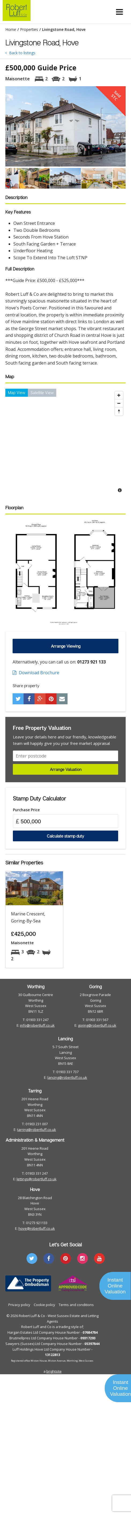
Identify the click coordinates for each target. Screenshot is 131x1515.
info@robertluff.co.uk (37, 1025)
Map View (16, 392)
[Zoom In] (119, 395)
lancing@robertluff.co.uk (67, 1077)
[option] (65, 126)
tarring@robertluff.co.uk (36, 1129)
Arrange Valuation (65, 769)
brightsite (54, 1371)
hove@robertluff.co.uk (36, 1228)
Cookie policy (44, 1304)
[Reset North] (119, 411)
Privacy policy (19, 1304)
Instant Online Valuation (115, 1285)
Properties (29, 29)
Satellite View (42, 392)
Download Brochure (36, 673)
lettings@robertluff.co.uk (37, 1179)
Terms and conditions (76, 1304)
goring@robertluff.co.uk (97, 1025)
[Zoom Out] (119, 403)
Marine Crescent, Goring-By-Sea (28, 917)
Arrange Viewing (65, 646)
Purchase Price (26, 809)
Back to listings (20, 52)
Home (10, 29)
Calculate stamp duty (65, 836)
